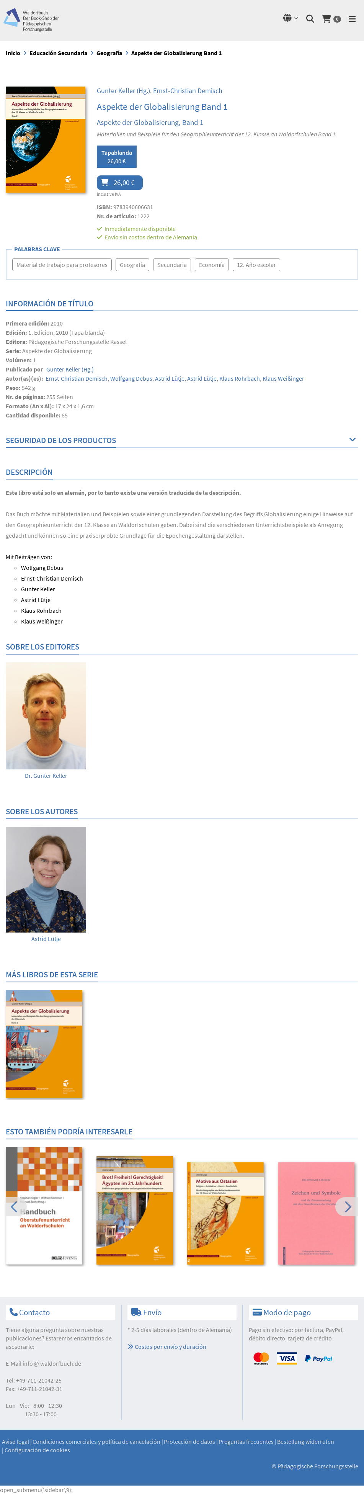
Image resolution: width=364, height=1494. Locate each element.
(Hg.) (123, 90)
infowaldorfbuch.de (52, 1363)
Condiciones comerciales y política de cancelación (96, 1441)
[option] (46, 721)
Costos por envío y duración (166, 1346)
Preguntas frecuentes (246, 1441)
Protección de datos (189, 1441)
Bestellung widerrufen (305, 1441)
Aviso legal (15, 1441)
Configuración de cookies (37, 1450)
